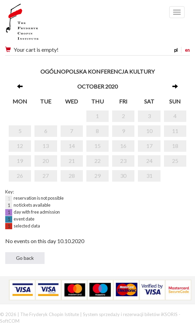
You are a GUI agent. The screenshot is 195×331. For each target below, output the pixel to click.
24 (149, 160)
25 (175, 160)
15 (97, 145)
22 (97, 160)
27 (45, 175)
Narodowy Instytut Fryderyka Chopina (35, 24)
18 (175, 145)
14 (72, 145)
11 (175, 130)
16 (123, 145)
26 (20, 175)
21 (72, 160)
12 (20, 145)
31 (149, 175)
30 (123, 175)
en (187, 50)
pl (176, 50)
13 (45, 145)
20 (45, 160)
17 (149, 145)
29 (97, 175)
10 (149, 130)
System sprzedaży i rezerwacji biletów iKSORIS (130, 314)
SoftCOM (10, 321)
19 (20, 160)
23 (123, 160)
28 (72, 175)
